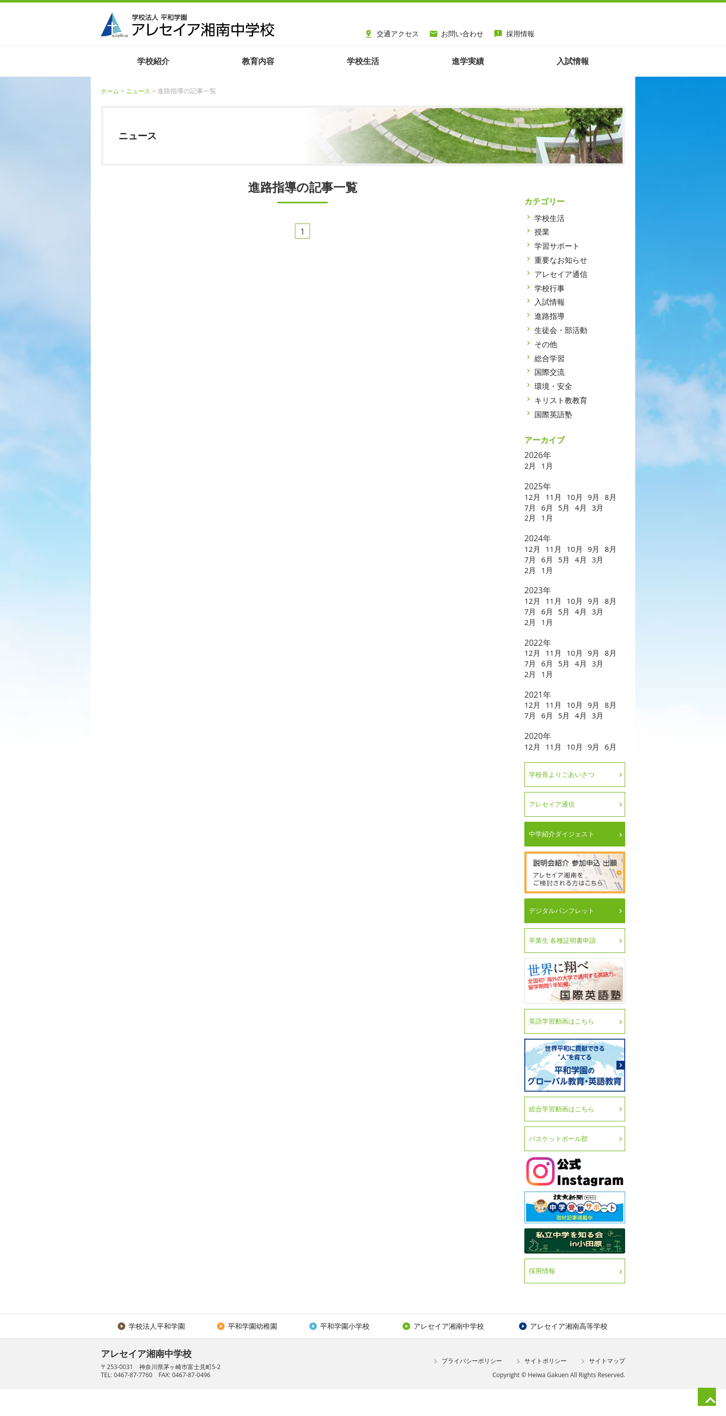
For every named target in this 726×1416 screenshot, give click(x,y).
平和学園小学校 (338, 1352)
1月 (548, 465)
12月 (532, 496)
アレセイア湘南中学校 (442, 1352)
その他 (546, 344)
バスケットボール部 (561, 1163)
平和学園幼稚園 (246, 1352)
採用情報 (514, 32)
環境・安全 (554, 385)
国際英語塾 (554, 414)
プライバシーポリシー (466, 1388)
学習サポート (558, 245)
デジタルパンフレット (565, 933)
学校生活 (550, 217)
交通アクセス (391, 32)
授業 (542, 231)
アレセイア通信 (562, 273)
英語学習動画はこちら (565, 1045)
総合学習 (550, 357)
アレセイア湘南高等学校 (563, 1352)
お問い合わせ (456, 32)
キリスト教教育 (562, 400)
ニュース (141, 90)
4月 (601, 507)
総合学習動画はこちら (565, 1133)
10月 (577, 496)
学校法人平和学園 (151, 1352)
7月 (548, 507)
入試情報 (550, 301)
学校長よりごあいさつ (565, 795)
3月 (530, 517)
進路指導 (550, 315)
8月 (530, 507)
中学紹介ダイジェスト (565, 856)
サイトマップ (601, 1388)
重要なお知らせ (562, 259)
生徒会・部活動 (562, 329)
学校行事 (550, 287)
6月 (566, 507)
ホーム (110, 90)
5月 (583, 507)
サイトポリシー (540, 1388)
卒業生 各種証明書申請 (566, 964)
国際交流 (550, 371)
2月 (530, 465)
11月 (555, 496)
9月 (597, 496)
